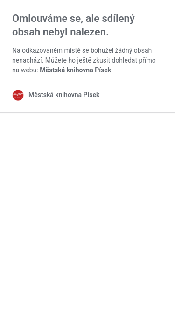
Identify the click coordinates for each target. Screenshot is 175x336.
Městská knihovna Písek (75, 70)
